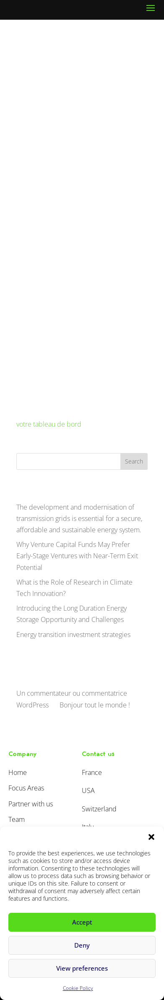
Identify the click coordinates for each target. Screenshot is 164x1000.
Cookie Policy (78, 988)
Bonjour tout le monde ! (95, 705)
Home (17, 772)
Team (16, 819)
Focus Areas (26, 788)
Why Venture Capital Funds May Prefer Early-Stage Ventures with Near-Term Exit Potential (77, 556)
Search (134, 461)
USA (88, 790)
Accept (82, 922)
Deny (82, 945)
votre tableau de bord (48, 424)
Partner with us (30, 803)
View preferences (82, 968)
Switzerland (99, 808)
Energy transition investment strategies (73, 634)
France (92, 772)
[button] (151, 837)
